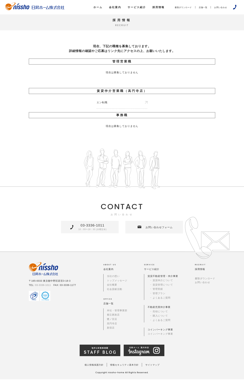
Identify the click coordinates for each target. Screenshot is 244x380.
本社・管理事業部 (117, 311)
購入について (160, 316)
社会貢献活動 (114, 290)
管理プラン (159, 294)
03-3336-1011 (92, 228)
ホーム (98, 7)
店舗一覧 (203, 7)
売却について (160, 312)
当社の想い (113, 277)
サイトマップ (156, 365)
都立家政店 (113, 315)
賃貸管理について (163, 286)
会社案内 (115, 7)
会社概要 (112, 286)
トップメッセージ (117, 281)
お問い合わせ (220, 7)
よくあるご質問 (161, 298)
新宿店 (111, 328)
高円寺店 (112, 324)
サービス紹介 (137, 7)
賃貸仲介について (163, 281)
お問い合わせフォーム (158, 228)
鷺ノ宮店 (112, 320)
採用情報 (158, 7)
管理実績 (158, 290)
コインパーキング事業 (160, 334)
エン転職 (102, 102)
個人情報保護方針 (90, 365)
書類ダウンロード (183, 7)
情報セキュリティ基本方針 (124, 365)
